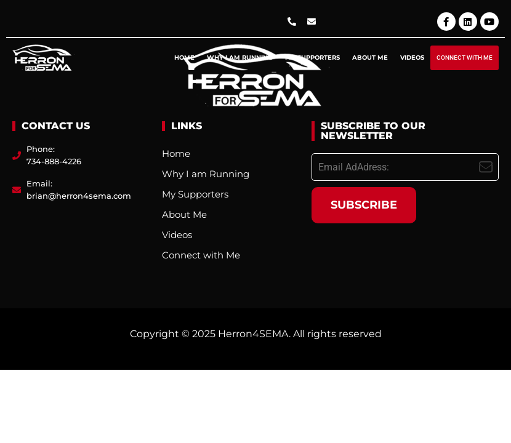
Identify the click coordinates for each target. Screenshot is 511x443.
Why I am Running (240, 58)
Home (184, 58)
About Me (370, 58)
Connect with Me (465, 57)
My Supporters (312, 58)
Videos (412, 58)
